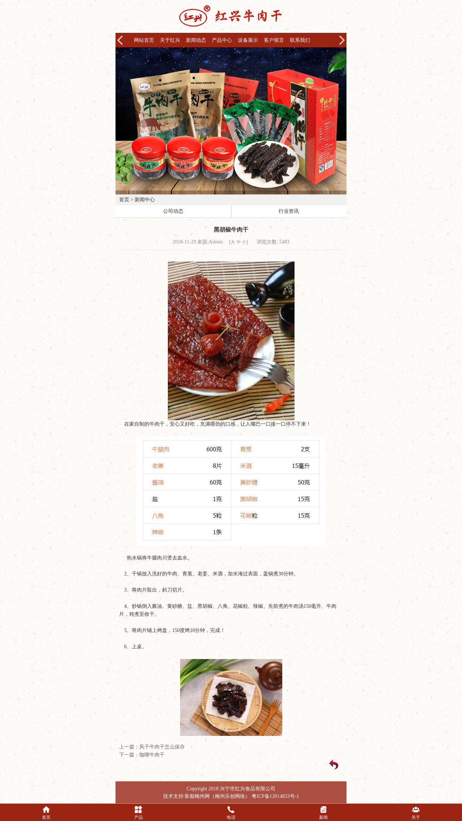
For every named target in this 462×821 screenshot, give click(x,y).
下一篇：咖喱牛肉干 (142, 755)
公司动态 (173, 211)
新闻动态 (196, 40)
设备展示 (248, 40)
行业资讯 (289, 211)
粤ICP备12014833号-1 (275, 796)
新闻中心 (145, 199)
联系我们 (300, 40)
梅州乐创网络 (230, 796)
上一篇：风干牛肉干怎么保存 (152, 747)
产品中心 (222, 40)
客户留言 (274, 40)
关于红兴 (170, 40)
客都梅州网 (197, 796)
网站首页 (144, 40)
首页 (124, 199)
